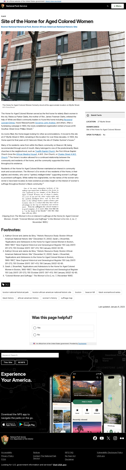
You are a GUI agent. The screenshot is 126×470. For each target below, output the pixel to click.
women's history (50, 298)
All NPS (21, 362)
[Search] (30, 355)
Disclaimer (69, 459)
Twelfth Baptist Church (45, 151)
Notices (36, 452)
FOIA (3, 459)
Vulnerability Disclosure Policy (110, 452)
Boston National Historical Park (16, 27)
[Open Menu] (117, 6)
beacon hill (90, 292)
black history (8, 298)
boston (78, 292)
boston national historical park (16, 292)
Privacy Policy (7, 456)
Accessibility (6, 452)
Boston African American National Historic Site (54, 27)
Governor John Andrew (45, 123)
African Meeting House (26, 154)
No (38, 334)
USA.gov (101, 456)
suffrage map (66, 298)
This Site (8, 362)
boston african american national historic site (52, 292)
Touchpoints (82, 343)
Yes (38, 327)
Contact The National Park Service (44, 457)
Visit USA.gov (59, 465)
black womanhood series (109, 292)
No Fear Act (70, 456)
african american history (28, 298)
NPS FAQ (69, 452)
